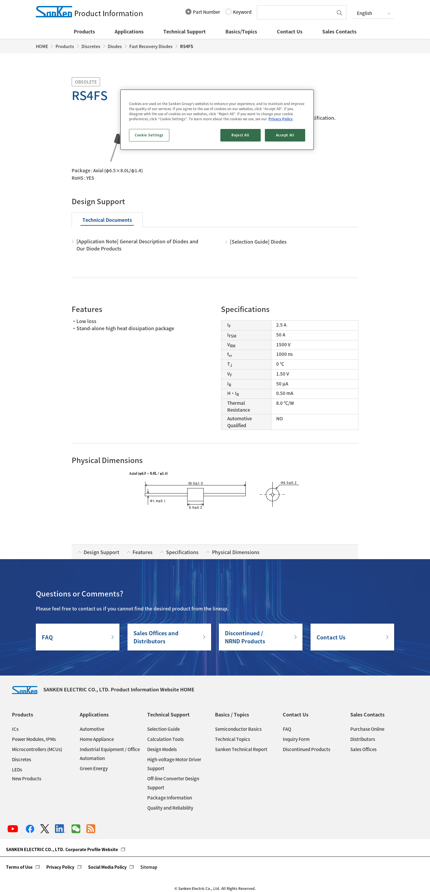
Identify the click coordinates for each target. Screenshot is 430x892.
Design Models (162, 749)
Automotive (92, 729)
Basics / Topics (232, 714)
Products (84, 31)
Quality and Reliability (170, 808)
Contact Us (289, 31)
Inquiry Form (296, 739)
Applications (129, 31)
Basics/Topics (241, 31)
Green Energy (94, 768)
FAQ (47, 637)
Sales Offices (363, 749)
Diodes (115, 46)
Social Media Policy (107, 867)
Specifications (182, 552)
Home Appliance (97, 739)
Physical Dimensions (235, 552)
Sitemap (148, 867)
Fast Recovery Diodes (151, 46)
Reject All (240, 135)
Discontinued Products (306, 749)
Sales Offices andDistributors (156, 637)
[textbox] (296, 12)
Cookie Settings (149, 135)
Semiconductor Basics (238, 729)
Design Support (101, 552)
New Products (26, 778)
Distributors (362, 739)
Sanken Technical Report (241, 749)
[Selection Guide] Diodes (258, 241)
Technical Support (184, 31)
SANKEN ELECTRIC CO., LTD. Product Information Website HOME (103, 689)
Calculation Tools (165, 739)
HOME (42, 46)
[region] (217, 119)
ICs (15, 729)
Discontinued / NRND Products (245, 637)
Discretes (91, 46)
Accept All (285, 135)
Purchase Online (367, 729)
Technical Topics (232, 739)
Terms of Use (19, 867)
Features (143, 552)
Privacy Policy (60, 867)
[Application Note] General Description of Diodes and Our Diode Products (137, 245)
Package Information (169, 797)
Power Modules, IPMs (34, 739)
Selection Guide (163, 729)
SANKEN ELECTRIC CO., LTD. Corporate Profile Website (62, 849)
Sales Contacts (339, 31)
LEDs (17, 769)
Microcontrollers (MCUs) (37, 749)
